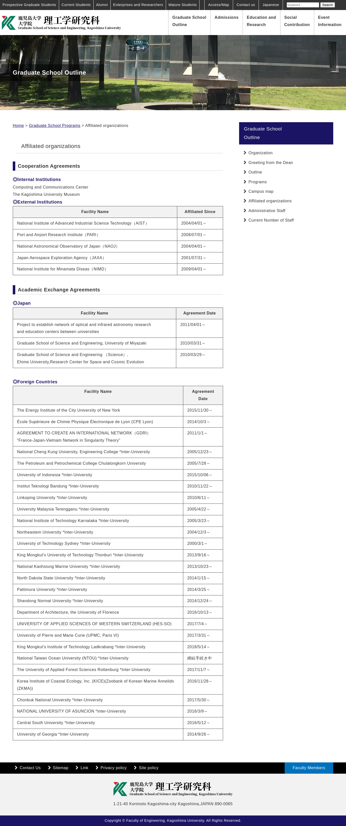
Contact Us (30, 768)
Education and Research (261, 21)
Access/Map (218, 5)
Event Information (330, 21)
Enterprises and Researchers (138, 5)
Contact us (246, 5)
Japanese (271, 5)
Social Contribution (297, 21)
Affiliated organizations (270, 201)
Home (18, 125)
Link (84, 768)
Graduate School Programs (54, 125)
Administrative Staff (267, 211)
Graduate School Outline (189, 21)
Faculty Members (309, 768)
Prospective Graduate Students (29, 5)
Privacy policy (114, 768)
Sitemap (60, 768)
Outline (255, 172)
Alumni (102, 5)
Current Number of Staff (271, 220)
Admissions (227, 17)
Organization (261, 153)
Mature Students (182, 5)
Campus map (261, 191)
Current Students (76, 5)
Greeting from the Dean (271, 162)
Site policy (148, 768)
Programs (258, 182)
